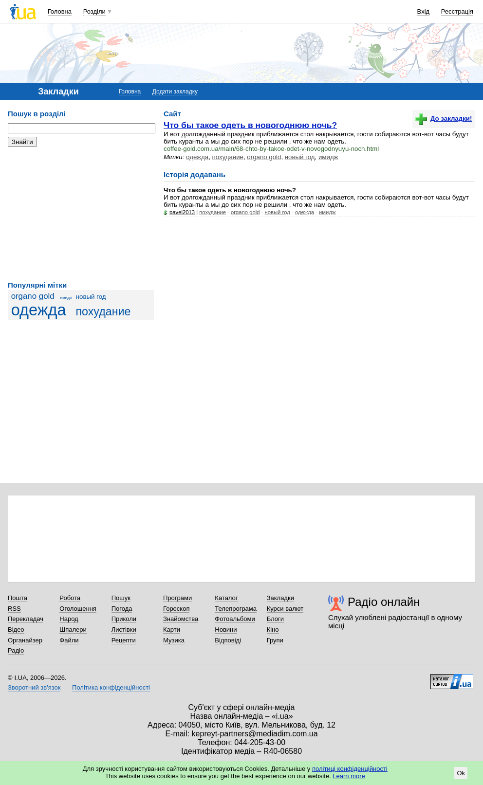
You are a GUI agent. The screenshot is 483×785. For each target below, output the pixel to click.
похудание (102, 311)
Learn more (349, 776)
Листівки (123, 629)
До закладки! (443, 118)
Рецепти (123, 640)
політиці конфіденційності (350, 768)
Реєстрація (457, 11)
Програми (177, 598)
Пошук (120, 598)
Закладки (280, 598)
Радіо (16, 650)
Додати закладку (175, 91)
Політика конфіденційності (111, 687)
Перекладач (25, 618)
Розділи (94, 11)
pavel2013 (182, 212)
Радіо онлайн (384, 601)
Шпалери (73, 629)
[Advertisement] (81, 214)
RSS (14, 608)
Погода (121, 608)
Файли (68, 640)
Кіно (273, 629)
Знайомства (180, 618)
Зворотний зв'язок (34, 687)
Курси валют (285, 608)
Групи (275, 640)
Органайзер (25, 640)
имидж (66, 297)
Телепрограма (236, 608)
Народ (68, 618)
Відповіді (228, 640)
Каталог (226, 598)
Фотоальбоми (235, 618)
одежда (38, 310)
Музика (174, 640)
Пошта (17, 598)
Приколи (123, 618)
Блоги (275, 618)
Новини (226, 629)
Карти (171, 629)
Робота (69, 598)
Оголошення (77, 608)
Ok (461, 773)
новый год (91, 296)
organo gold (33, 296)
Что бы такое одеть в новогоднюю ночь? (250, 125)
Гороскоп (176, 608)
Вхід (423, 11)
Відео (16, 629)
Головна (60, 11)
